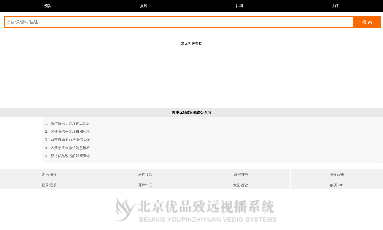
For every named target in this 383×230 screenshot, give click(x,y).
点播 (143, 6)
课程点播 (336, 174)
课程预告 (145, 174)
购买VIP (336, 185)
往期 (239, 6)
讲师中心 (145, 185)
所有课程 (49, 174)
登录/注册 (49, 185)
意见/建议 (240, 185)
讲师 (335, 6)
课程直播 (241, 174)
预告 (47, 6)
